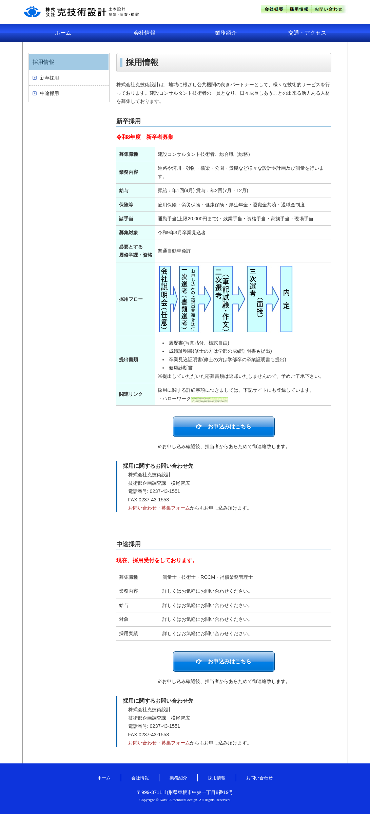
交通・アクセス (307, 33)
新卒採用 (49, 77)
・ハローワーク (193, 398)
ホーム (63, 33)
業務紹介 (226, 33)
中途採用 (49, 93)
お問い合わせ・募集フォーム (159, 508)
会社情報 (144, 33)
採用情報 (217, 777)
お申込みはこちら (229, 426)
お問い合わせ (259, 777)
